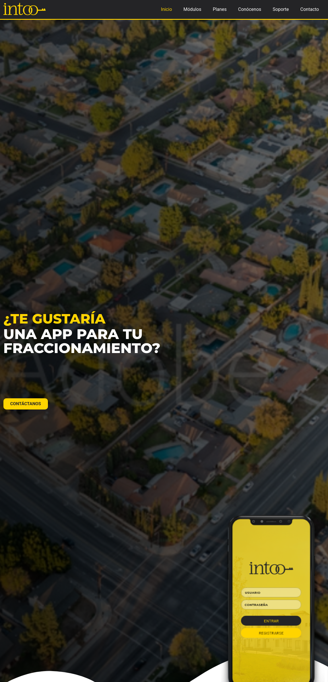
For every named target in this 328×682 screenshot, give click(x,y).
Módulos (192, 9)
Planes (219, 9)
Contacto (309, 9)
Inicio (166, 9)
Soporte (281, 9)
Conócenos (249, 9)
